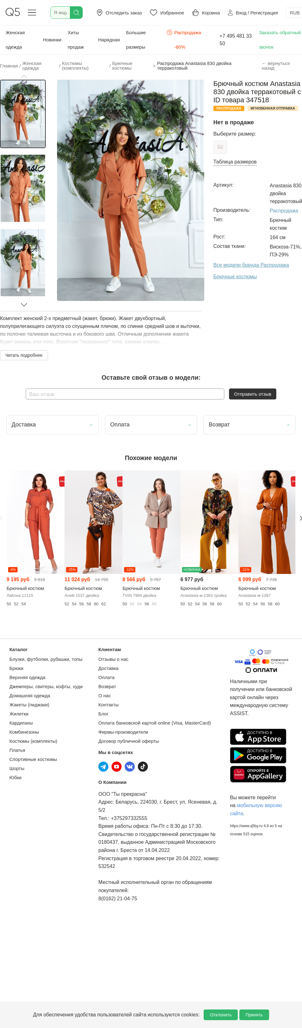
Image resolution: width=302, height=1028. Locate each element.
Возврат (107, 686)
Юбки (15, 777)
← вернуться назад (276, 66)
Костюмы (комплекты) (33, 741)
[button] (24, 76)
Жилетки (19, 713)
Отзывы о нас (113, 659)
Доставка (108, 668)
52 (220, 147)
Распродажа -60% (183, 39)
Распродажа (284, 210)
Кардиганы (21, 722)
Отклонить (221, 1014)
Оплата (106, 677)
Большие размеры (136, 40)
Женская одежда (15, 40)
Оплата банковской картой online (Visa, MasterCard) (154, 722)
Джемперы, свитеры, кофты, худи (46, 686)
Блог (103, 713)
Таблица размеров (235, 161)
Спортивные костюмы (33, 759)
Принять (254, 1014)
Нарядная (109, 39)
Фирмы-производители (123, 732)
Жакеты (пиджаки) (29, 704)
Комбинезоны (24, 732)
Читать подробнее (24, 355)
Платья (17, 750)
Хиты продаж (76, 40)
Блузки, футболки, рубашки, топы (45, 659)
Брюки (16, 668)
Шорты (16, 768)
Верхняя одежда (27, 677)
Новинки (52, 39)
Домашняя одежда (29, 695)
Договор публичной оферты (128, 741)
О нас (104, 695)
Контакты (108, 704)
